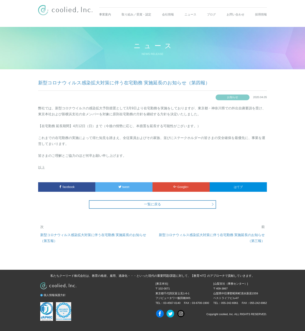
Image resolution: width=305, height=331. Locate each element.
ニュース (190, 14)
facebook (67, 187)
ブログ (211, 14)
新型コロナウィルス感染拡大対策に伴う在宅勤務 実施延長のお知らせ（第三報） (212, 238)
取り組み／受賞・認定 (136, 14)
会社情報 (168, 14)
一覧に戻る (152, 204)
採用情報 (261, 14)
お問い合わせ (235, 14)
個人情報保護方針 (55, 295)
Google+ (181, 187)
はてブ (238, 187)
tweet (123, 187)
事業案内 (105, 14)
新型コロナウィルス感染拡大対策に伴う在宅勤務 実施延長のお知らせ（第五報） (93, 238)
